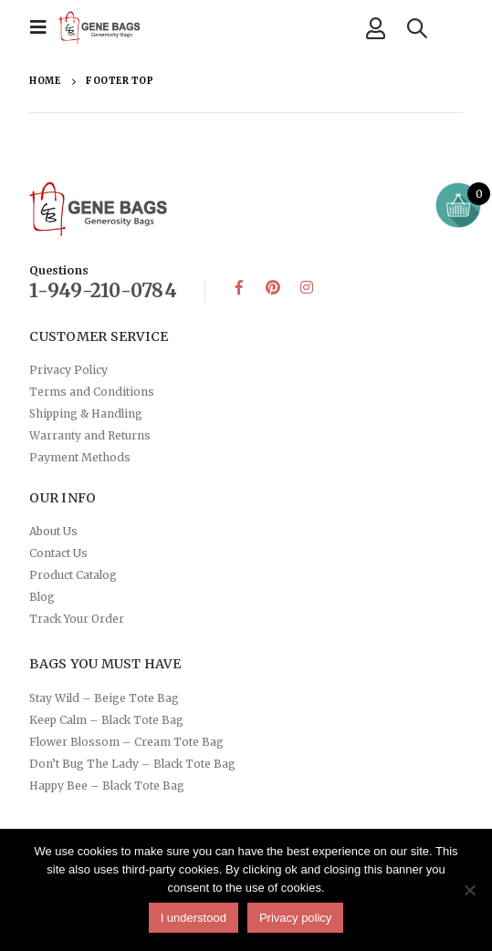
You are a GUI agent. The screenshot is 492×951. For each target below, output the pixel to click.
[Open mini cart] (458, 205)
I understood (193, 918)
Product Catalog (73, 575)
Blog (42, 597)
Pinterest (273, 287)
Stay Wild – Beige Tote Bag (104, 698)
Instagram (306, 287)
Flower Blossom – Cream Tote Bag (126, 742)
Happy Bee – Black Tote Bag (106, 785)
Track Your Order (76, 618)
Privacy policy (295, 918)
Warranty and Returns (90, 435)
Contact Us (58, 553)
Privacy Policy (68, 370)
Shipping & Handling (85, 413)
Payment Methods (80, 457)
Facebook (239, 287)
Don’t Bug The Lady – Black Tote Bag (132, 763)
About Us (53, 531)
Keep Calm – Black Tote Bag (106, 720)
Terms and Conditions (91, 391)
